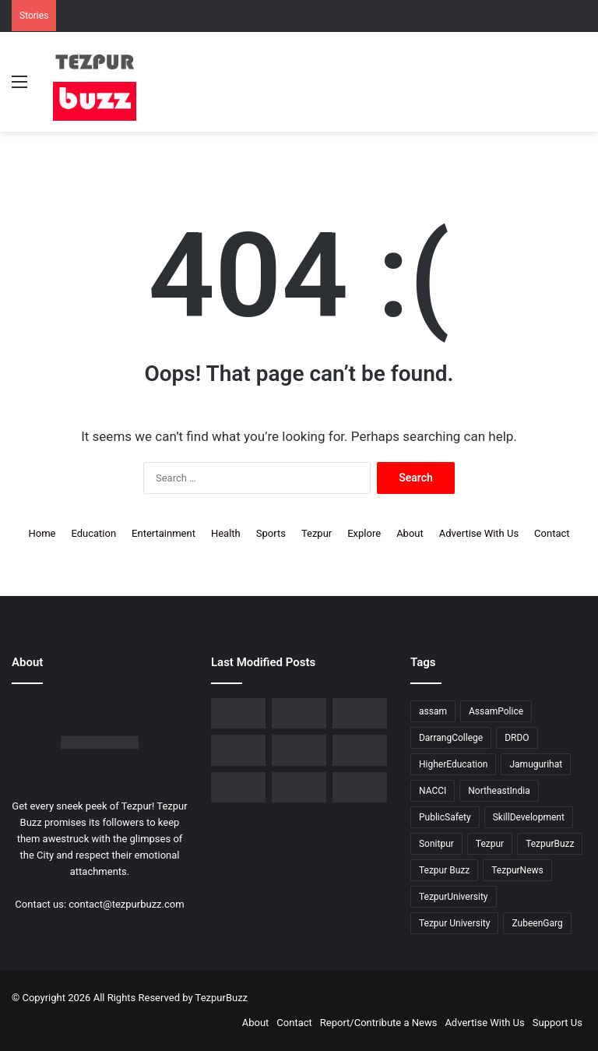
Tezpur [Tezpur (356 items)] (490, 843)
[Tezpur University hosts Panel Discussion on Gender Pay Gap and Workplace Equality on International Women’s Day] (299, 787)
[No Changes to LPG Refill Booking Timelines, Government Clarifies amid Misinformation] (359, 713)
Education (93, 533)
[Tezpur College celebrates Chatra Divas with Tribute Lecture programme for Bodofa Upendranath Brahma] (299, 713)
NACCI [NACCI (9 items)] (432, 790)
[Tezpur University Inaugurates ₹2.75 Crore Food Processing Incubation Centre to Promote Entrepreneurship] (359, 750)
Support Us (557, 1022)
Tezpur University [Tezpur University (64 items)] (455, 923)
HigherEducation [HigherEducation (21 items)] (453, 764)
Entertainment (163, 533)
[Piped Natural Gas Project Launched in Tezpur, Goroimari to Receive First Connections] (299, 750)
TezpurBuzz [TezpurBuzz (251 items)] (550, 843)
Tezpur (316, 533)
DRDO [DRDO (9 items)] (517, 737)
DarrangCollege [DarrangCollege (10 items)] (451, 737)
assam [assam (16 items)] (433, 711)
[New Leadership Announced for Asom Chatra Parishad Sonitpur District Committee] (238, 750)
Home (41, 533)
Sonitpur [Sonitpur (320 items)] (436, 843)
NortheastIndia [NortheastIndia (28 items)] (498, 790)
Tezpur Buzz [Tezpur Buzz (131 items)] (444, 870)
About (410, 533)
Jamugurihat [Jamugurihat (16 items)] (535, 764)
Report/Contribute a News (379, 1022)
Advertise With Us (479, 533)
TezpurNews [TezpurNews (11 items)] (517, 870)
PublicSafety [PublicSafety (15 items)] (445, 817)
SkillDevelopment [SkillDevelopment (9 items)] (529, 817)
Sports (271, 533)
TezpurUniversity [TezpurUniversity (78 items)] (453, 896)
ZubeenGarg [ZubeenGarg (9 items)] (537, 923)
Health (226, 533)
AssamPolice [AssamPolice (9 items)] (496, 711)
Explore (364, 533)
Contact (551, 533)
